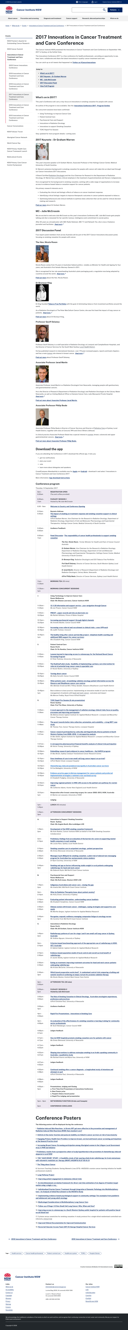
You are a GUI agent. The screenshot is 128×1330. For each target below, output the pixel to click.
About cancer (13, 18)
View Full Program (47, 86)
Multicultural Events (14, 157)
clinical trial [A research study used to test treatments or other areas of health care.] (47, 1219)
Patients (115, 10)
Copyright (9, 1295)
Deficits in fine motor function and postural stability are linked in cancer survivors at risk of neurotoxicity (77, 1135)
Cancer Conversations (15, 126)
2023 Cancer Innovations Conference (18, 66)
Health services (17, 1253)
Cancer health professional (34, 1253)
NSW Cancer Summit (15, 49)
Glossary (8, 1298)
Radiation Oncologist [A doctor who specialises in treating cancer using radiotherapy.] (57, 175)
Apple (75, 471)
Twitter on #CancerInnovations (84, 62)
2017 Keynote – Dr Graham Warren (53, 76)
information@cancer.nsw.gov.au (56, 1287)
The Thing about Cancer (46, 1164)
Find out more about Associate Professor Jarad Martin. (56, 400)
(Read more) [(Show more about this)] (58, 224)
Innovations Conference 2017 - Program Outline (92, 106)
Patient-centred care (53, 1253)
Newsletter (9, 1310)
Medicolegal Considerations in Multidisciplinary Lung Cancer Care (63, 1202)
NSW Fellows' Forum (15, 132)
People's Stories (95, 1253)
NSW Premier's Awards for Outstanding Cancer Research (18, 42)
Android (84, 471)
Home (7, 25)
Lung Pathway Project (46, 1175)
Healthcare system (71, 1253)
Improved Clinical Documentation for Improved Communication (62, 1223)
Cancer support (71, 18)
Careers (8, 1307)
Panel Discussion (56, 536)
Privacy (8, 1301)
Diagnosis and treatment (52, 18)
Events (24, 25)
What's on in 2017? (47, 73)
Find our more (41, 205)
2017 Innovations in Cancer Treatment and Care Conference (19, 97)
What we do (114, 18)
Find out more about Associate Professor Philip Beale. (56, 441)
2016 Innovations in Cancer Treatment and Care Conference (19, 107)
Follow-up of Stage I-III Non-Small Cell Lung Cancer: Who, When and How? (66, 1206)
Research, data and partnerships (93, 18)
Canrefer (88, 1295)
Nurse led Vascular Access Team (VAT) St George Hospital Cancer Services (66, 1227)
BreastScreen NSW (92, 1301)
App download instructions (59, 478)
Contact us (9, 1292)
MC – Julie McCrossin (48, 80)
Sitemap (8, 1304)
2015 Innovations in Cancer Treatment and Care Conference (19, 118)
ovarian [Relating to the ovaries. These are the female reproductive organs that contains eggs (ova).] (90, 435)
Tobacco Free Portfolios (57, 304)
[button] (111, 2)
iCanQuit (88, 1298)
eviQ (87, 1289)
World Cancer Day (13, 143)
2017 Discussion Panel (48, 83)
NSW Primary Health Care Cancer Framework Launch (17, 150)
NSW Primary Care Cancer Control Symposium (17, 164)
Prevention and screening (29, 18)
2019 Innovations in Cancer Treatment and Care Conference (19, 76)
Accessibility (10, 1289)
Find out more (41, 278)
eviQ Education (90, 1292)
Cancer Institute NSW (93, 1287)
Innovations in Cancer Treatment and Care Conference (46, 25)
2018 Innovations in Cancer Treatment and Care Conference (19, 86)
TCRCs (83, 1253)
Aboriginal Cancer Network (17, 137)
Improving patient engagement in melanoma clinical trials (60, 1179)
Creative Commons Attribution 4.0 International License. (101, 1266)
